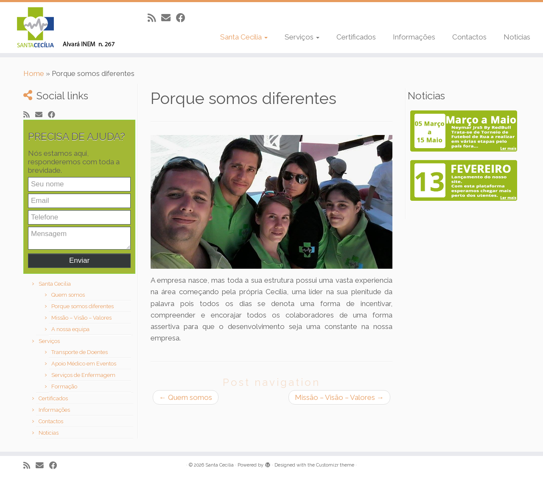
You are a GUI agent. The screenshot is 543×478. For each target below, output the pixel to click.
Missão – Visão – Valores (81, 318)
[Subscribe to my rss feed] (154, 17)
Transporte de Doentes (79, 352)
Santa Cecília (219, 465)
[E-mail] (168, 17)
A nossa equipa (70, 329)
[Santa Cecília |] (62, 27)
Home (33, 73)
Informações (414, 37)
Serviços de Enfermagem (83, 375)
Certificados (356, 37)
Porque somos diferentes (82, 306)
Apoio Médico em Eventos (83, 363)
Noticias (517, 37)
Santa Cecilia (244, 37)
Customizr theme (335, 465)
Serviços (302, 37)
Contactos (469, 37)
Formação (64, 386)
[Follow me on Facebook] (183, 17)
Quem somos (68, 295)
